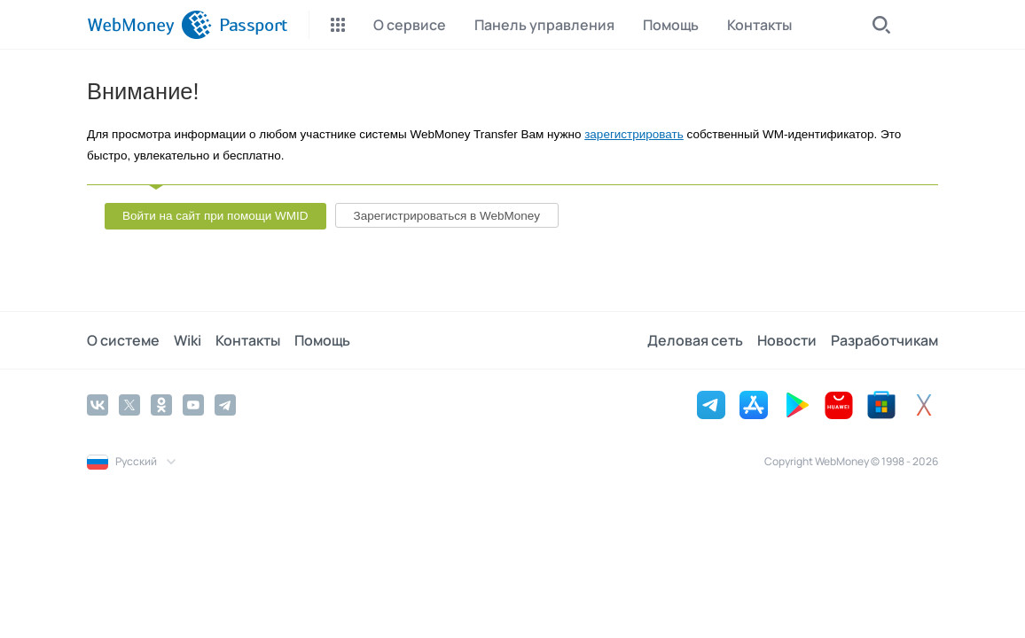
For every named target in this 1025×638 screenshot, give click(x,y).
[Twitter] (129, 405)
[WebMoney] (149, 25)
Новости (787, 340)
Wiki (187, 340)
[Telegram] (225, 405)
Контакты (247, 340)
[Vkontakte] (97, 405)
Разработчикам (884, 340)
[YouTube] (193, 405)
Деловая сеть (695, 340)
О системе (123, 340)
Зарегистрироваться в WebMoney (447, 215)
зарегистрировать (634, 134)
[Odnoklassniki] (161, 405)
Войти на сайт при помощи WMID (215, 215)
